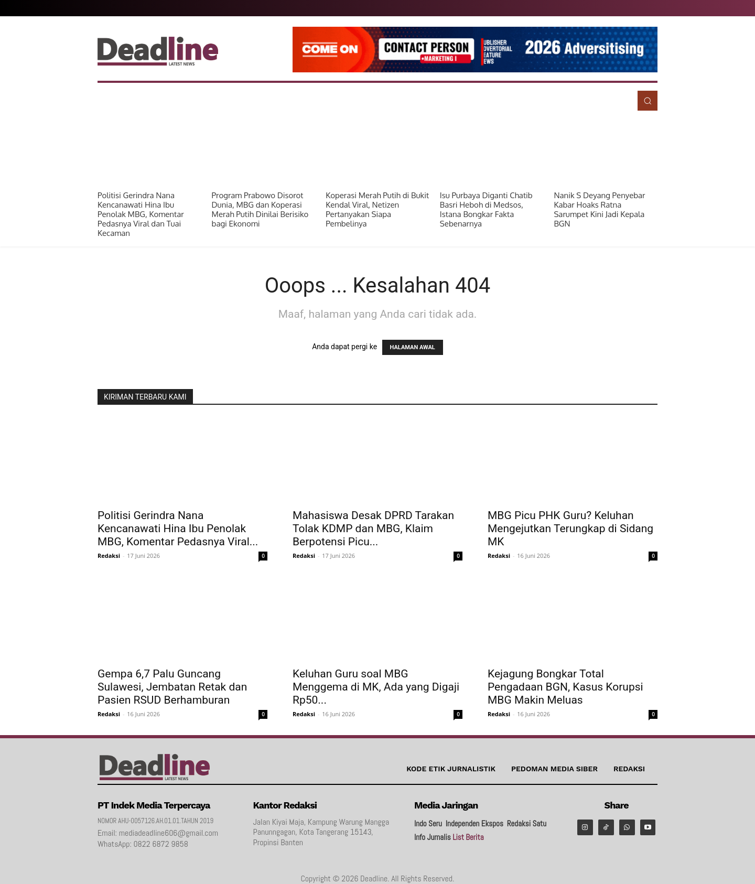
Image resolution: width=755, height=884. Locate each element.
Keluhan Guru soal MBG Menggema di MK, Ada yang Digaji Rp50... (376, 686)
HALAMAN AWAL (412, 347)
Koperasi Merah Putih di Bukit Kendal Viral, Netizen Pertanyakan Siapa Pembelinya (377, 209)
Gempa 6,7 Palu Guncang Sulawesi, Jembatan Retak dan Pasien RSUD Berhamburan (172, 686)
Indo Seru (428, 823)
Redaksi (109, 555)
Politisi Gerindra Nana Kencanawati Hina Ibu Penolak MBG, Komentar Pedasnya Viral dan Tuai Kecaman (141, 214)
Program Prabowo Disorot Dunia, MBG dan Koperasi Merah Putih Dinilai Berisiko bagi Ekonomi (260, 209)
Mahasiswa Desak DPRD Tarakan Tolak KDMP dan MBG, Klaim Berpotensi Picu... (373, 528)
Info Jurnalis (432, 837)
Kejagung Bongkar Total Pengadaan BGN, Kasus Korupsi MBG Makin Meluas (565, 686)
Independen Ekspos (474, 823)
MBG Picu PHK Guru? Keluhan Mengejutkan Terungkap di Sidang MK (570, 528)
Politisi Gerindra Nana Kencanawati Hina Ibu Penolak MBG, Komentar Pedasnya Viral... (178, 528)
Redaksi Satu (526, 823)
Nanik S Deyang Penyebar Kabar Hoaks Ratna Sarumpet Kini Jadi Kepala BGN (599, 209)
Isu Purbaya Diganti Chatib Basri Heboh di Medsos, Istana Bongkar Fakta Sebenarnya (486, 209)
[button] (647, 101)
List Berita (467, 837)
